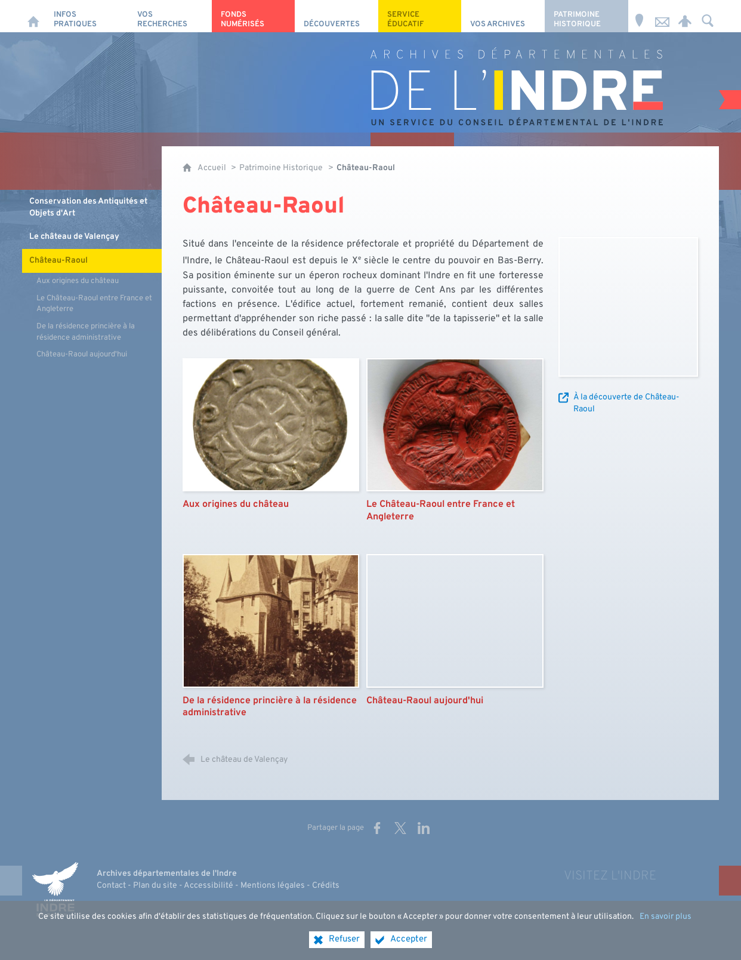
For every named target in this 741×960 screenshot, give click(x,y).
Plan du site (155, 885)
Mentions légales (272, 885)
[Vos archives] (503, 16)
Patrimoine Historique (281, 168)
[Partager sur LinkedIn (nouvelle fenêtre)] (423, 828)
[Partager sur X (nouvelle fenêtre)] (400, 828)
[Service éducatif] (420, 16)
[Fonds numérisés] (253, 16)
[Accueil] (33, 16)
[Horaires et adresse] (639, 16)
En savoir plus (665, 916)
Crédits (325, 885)
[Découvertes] (336, 16)
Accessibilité (208, 885)
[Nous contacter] (662, 16)
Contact (111, 885)
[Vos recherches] (170, 16)
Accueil (212, 168)
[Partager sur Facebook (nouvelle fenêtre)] (377, 828)
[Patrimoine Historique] (586, 16)
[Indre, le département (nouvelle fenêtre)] (55, 889)
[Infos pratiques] (86, 16)
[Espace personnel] (685, 16)
